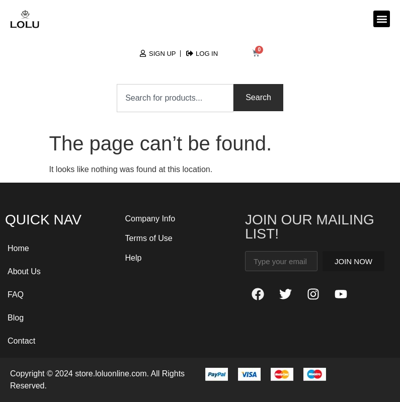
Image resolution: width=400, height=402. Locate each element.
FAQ (16, 294)
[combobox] (175, 98)
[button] (381, 19)
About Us (24, 271)
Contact (21, 341)
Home (18, 248)
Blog (16, 317)
